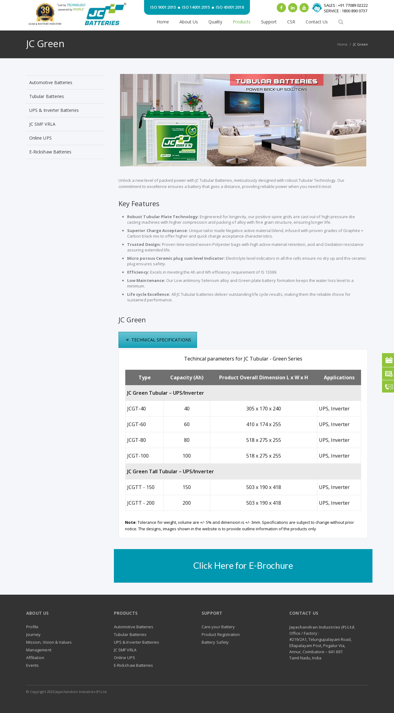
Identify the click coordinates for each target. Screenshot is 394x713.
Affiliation (35, 657)
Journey (33, 634)
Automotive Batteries (50, 82)
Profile (32, 626)
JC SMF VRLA (42, 124)
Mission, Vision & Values (49, 642)
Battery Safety (215, 642)
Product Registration (221, 634)
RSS (359, 694)
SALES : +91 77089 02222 (346, 5)
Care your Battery (218, 626)
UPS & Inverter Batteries (54, 110)
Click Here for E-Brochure (243, 565)
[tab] (158, 340)
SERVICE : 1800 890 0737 (345, 11)
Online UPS (40, 138)
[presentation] (158, 340)
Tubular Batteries (46, 96)
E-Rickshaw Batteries (50, 152)
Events (32, 665)
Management (38, 650)
